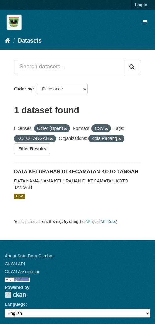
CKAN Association (23, 271)
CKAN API (15, 263)
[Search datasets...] (69, 67)
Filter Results (32, 148)
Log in (141, 5)
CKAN (15, 294)
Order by (23, 88)
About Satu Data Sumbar (29, 255)
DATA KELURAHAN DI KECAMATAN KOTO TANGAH (76, 171)
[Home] (7, 41)
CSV (19, 196)
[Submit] (132, 67)
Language (15, 304)
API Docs (108, 221)
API (88, 221)
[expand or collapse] (145, 21)
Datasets (30, 41)
